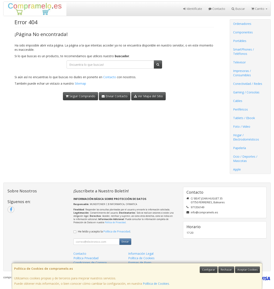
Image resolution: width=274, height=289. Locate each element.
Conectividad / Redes (247, 84)
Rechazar (226, 269)
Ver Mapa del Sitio (148, 96)
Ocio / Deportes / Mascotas (245, 158)
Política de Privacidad (115, 222)
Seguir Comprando (80, 96)
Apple (237, 169)
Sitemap (80, 83)
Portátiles (239, 41)
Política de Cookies (156, 284)
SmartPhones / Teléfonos (243, 51)
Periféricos (240, 109)
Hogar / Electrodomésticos (246, 137)
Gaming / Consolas (246, 92)
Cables (237, 101)
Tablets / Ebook (244, 118)
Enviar (125, 241)
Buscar (238, 9)
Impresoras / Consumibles (242, 73)
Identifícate (192, 9)
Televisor (239, 62)
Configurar (208, 269)
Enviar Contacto (115, 96)
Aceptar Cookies (247, 269)
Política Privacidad (85, 258)
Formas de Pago (139, 263)
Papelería (239, 148)
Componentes (243, 32)
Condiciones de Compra (90, 263)
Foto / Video (241, 126)
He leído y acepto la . (104, 231)
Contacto (216, 9)
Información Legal (140, 254)
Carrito (259, 9)
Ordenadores (242, 24)
